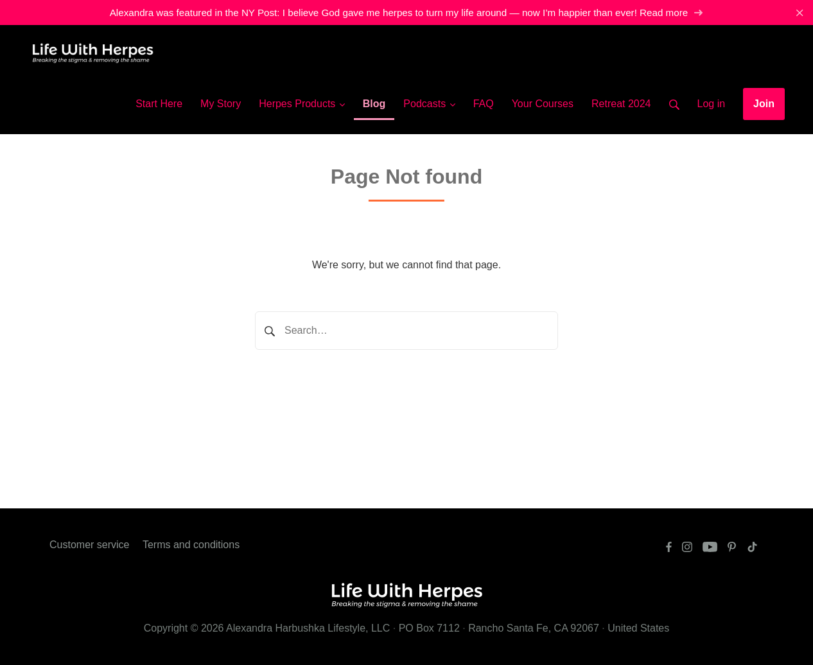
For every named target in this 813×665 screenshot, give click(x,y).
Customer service (89, 544)
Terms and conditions (191, 544)
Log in (711, 103)
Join (763, 103)
